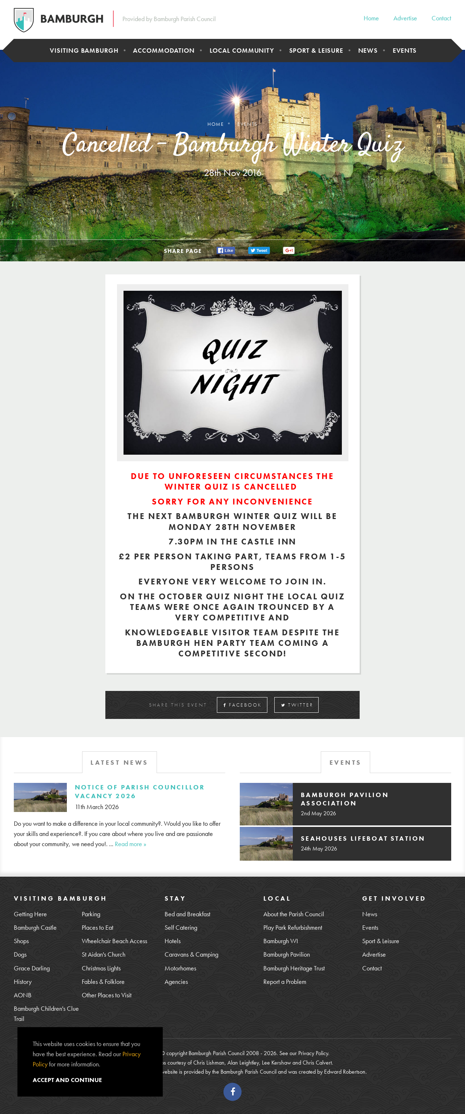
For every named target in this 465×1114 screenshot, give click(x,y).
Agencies (176, 981)
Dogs (20, 954)
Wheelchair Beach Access (114, 941)
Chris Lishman (209, 1062)
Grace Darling (32, 968)
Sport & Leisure (316, 50)
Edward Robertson (344, 1071)
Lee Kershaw (276, 1062)
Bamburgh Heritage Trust (294, 968)
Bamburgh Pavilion (286, 954)
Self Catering (181, 927)
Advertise (405, 18)
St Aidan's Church (103, 954)
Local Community (242, 50)
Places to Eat (97, 927)
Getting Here (30, 914)
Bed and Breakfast (187, 914)
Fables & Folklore (103, 981)
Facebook (242, 705)
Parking (91, 914)
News (368, 50)
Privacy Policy (313, 1053)
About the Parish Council (293, 914)
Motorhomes (180, 968)
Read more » (130, 844)
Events (405, 50)
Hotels (173, 941)
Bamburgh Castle (35, 927)
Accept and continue (67, 1080)
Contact (441, 18)
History (23, 981)
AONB (23, 995)
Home (371, 18)
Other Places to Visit (107, 995)
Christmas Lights (101, 968)
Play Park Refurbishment (292, 927)
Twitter (297, 705)
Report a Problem (284, 981)
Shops (21, 941)
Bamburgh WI (280, 941)
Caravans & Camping (191, 954)
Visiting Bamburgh (84, 50)
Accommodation (164, 50)
